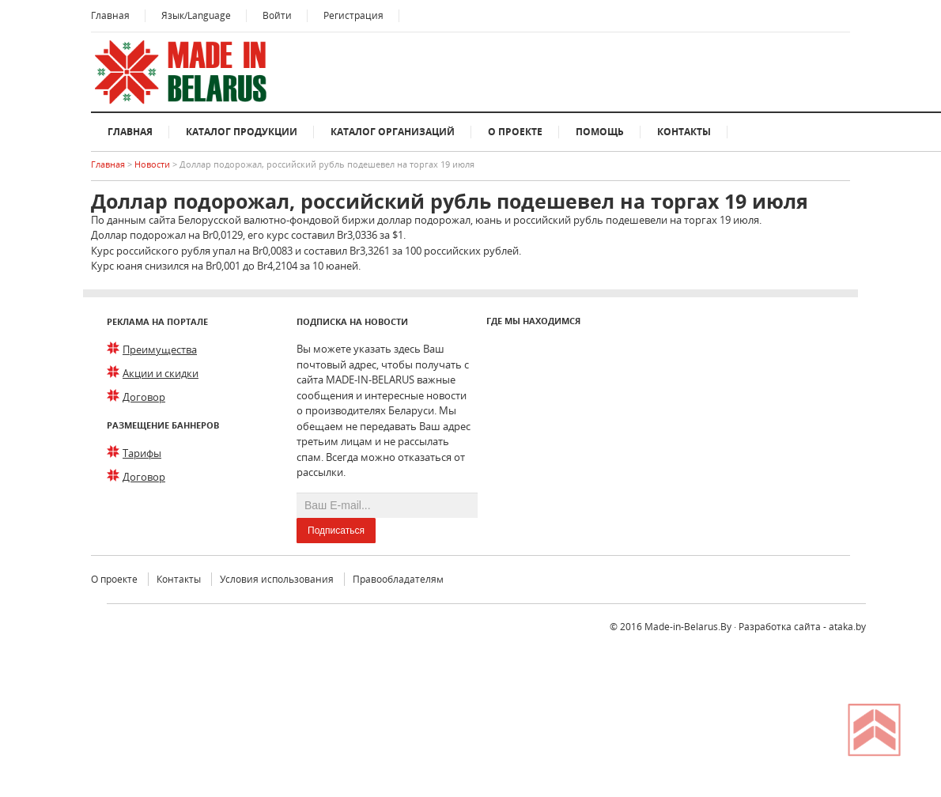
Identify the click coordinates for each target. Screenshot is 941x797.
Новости (153, 164)
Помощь (600, 131)
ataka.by (847, 626)
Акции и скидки (160, 373)
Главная (110, 15)
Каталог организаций (393, 131)
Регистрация (353, 15)
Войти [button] (277, 15)
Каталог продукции (241, 131)
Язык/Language (196, 15)
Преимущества (160, 349)
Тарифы (142, 453)
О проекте (515, 131)
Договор (144, 397)
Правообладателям (398, 579)
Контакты (684, 131)
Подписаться (336, 530)
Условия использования (277, 579)
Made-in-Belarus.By (687, 626)
